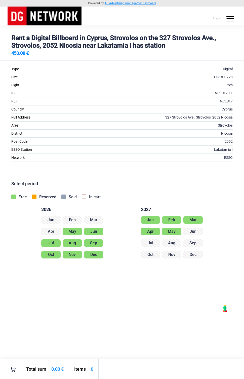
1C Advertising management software (130, 3)
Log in (217, 18)
